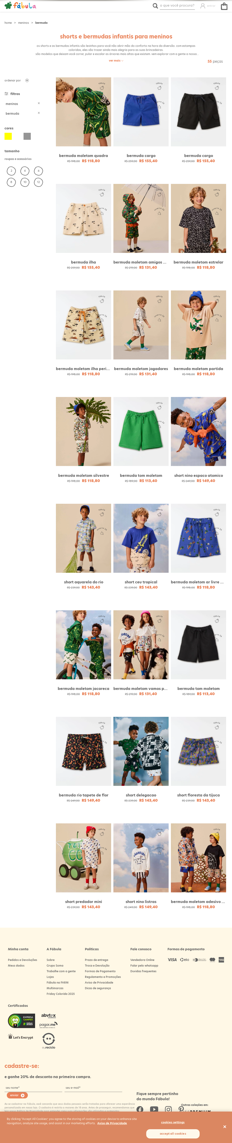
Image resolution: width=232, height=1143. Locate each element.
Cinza (27, 136)
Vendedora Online (142, 957)
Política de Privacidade (29, 1108)
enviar (14, 1092)
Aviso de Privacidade (99, 980)
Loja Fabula (8, 23)
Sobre (51, 957)
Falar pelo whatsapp (144, 963)
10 (25, 182)
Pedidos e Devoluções (22, 957)
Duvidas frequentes (143, 968)
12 (38, 182)
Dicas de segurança (98, 985)
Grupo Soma (55, 963)
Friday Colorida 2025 (61, 991)
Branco (17, 136)
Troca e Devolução (97, 963)
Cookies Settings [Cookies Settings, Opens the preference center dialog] (173, 1122)
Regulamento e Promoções (103, 974)
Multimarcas (55, 985)
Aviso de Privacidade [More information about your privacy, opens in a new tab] (112, 1123)
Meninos (23, 23)
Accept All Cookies (173, 1134)
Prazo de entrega (96, 957)
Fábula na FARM (58, 980)
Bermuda (41, 23)
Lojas (50, 974)
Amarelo (8, 136)
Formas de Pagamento (100, 968)
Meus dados (16, 963)
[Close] (225, 1127)
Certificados (18, 1003)
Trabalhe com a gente (61, 968)
